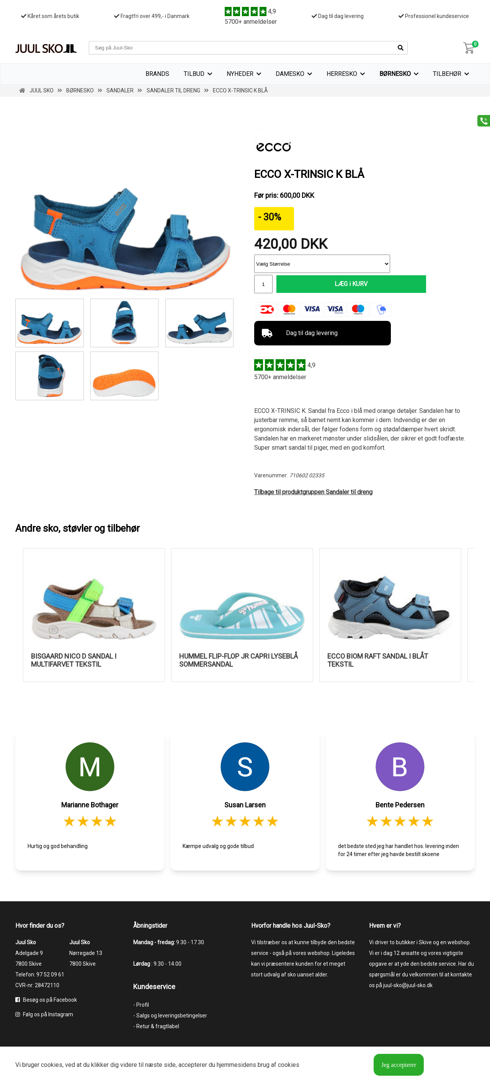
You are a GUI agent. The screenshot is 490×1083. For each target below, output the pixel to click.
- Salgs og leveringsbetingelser (170, 1016)
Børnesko (395, 73)
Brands (157, 73)
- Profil (141, 1005)
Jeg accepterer (398, 1065)
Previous (9, 619)
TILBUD (194, 73)
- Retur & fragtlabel (156, 1027)
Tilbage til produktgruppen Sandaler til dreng (313, 492)
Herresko (342, 73)
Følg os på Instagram (44, 1015)
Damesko (290, 73)
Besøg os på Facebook (46, 1000)
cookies (51, 1064)
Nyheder (240, 73)
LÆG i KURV (333, 284)
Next (480, 619)
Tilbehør (447, 73)
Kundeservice (154, 987)
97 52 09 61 (50, 975)
